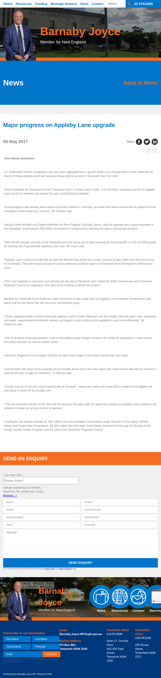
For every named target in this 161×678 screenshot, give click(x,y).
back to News (137, 82)
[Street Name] (119, 517)
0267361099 (143, 638)
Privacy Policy (49, 569)
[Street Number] (41, 517)
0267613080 (114, 634)
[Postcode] (119, 525)
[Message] (80, 543)
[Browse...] (10, 495)
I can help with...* (14, 475)
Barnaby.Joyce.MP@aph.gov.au (80, 634)
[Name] (41, 502)
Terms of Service (65, 569)
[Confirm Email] (119, 510)
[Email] (41, 510)
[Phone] (119, 502)
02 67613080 (143, 4)
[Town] (41, 525)
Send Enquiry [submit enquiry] (80, 562)
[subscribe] (51, 654)
